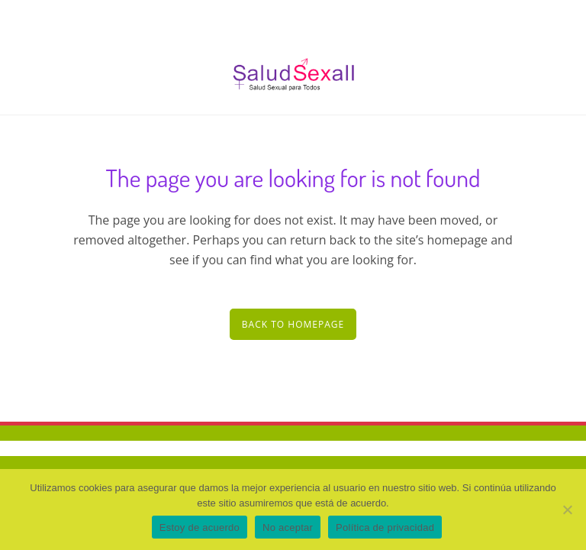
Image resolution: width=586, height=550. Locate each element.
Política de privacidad (385, 527)
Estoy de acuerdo (199, 527)
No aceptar (287, 527)
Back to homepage (293, 324)
